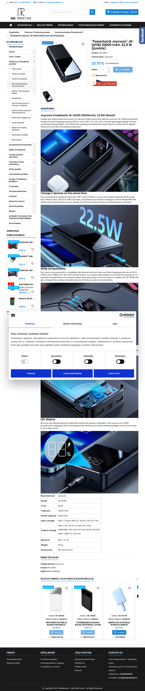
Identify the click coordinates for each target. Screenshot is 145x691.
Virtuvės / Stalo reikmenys (16, 163)
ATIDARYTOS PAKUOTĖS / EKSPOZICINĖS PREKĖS (20, 217)
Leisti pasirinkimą (73, 373)
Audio (12, 51)
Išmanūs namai (16, 201)
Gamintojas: (98, 57)
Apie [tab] (115, 323)
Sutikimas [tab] (30, 323)
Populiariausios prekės (91, 25)
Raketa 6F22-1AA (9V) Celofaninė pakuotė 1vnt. (27, 298)
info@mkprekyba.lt (54, 2)
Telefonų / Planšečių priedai (19, 62)
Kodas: (95, 53)
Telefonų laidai (18, 73)
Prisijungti (113, 2)
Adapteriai (17, 98)
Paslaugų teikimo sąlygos (52, 663)
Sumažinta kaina (14, 659)
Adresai (78, 670)
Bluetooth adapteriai (21, 117)
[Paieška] (72, 12)
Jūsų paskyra (83, 652)
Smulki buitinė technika (16, 155)
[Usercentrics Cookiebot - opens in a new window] (121, 315)
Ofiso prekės (15, 169)
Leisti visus (114, 373)
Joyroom (108, 56)
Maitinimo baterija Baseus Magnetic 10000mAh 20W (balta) (56, 624)
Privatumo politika (49, 659)
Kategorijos (24, 25)
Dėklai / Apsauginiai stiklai (21, 92)
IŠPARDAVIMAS (65, 25)
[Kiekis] (103, 69)
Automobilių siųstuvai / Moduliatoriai (21, 111)
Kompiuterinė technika (20, 144)
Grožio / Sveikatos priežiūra (18, 180)
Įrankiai (13, 196)
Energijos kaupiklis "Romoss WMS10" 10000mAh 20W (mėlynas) (119, 624)
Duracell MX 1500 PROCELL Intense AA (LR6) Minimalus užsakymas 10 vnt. (27, 242)
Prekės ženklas (48, 564)
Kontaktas (115, 652)
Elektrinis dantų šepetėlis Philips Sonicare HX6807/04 (27, 284)
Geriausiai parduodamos (16, 233)
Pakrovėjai (16, 69)
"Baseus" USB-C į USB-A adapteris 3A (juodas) (27, 256)
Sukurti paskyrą (131, 2)
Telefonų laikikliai (19, 78)
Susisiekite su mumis (120, 25)
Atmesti (31, 373)
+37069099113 (24, 2)
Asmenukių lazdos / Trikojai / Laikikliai (21, 104)
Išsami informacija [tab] (72, 323)
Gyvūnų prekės (16, 206)
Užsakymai (80, 663)
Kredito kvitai (80, 666)
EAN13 (43, 571)
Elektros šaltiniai (17, 149)
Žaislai (12, 211)
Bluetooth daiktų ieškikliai (19, 128)
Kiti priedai (16, 139)
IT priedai (13, 186)
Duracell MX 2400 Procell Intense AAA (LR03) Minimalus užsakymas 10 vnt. (27, 270)
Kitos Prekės (15, 223)
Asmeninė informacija (85, 659)
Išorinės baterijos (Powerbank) (19, 84)
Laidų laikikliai (18, 122)
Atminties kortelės (20, 134)
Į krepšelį (122, 69)
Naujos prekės (45, 25)
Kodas (44, 567)
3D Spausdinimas (17, 191)
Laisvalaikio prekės (18, 174)
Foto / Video (15, 56)
